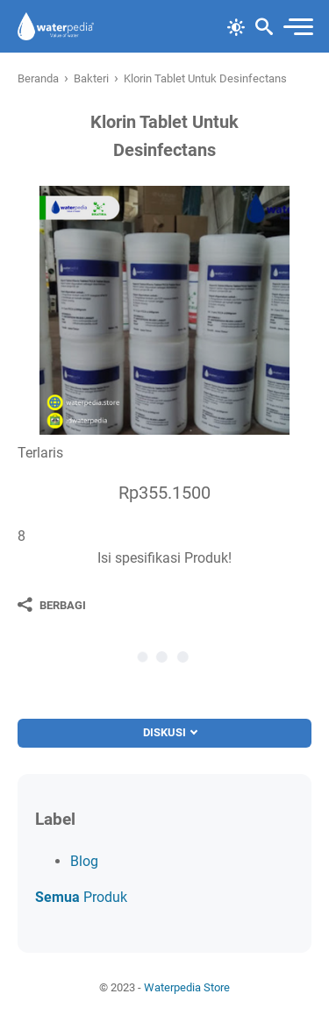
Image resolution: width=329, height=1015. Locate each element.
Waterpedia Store (187, 987)
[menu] (297, 26)
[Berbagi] (52, 604)
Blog (84, 861)
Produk (81, 897)
